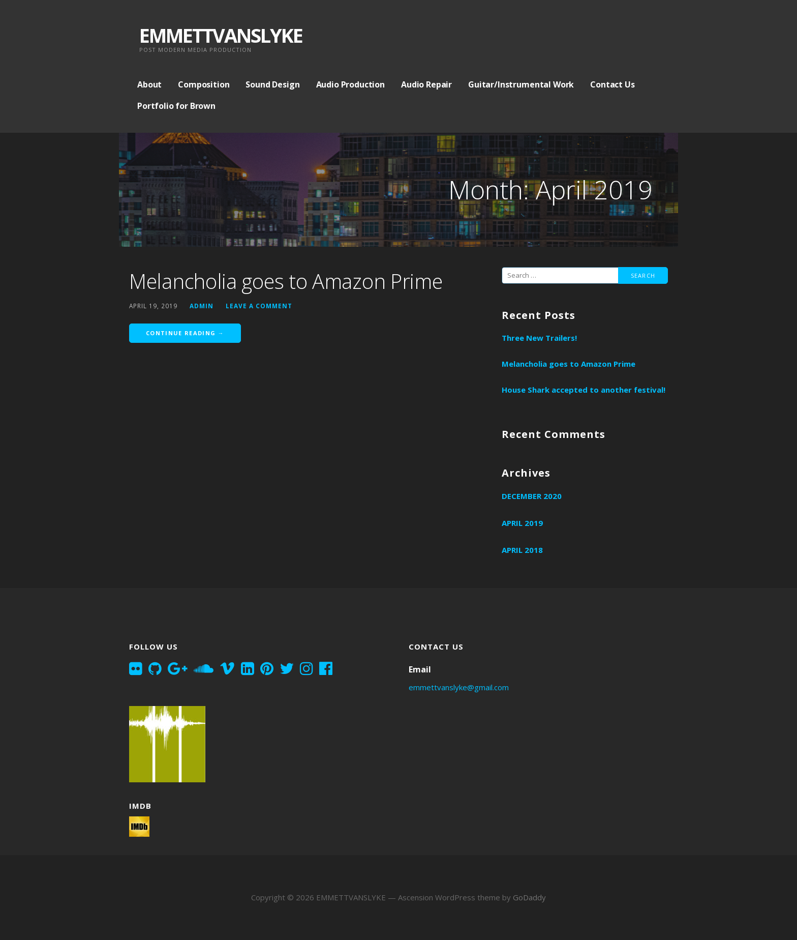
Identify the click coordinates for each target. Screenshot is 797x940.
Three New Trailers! (539, 338)
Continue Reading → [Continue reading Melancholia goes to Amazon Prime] (185, 333)
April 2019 (522, 523)
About (149, 84)
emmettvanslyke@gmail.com (459, 687)
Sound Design (272, 84)
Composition (203, 84)
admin (201, 306)
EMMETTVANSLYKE (220, 35)
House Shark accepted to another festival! (583, 390)
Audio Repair (426, 84)
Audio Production (350, 84)
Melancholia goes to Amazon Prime (285, 281)
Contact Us (612, 84)
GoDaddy (529, 897)
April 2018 (522, 550)
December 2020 (532, 496)
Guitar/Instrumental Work (521, 84)
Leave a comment (259, 306)
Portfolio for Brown (176, 105)
